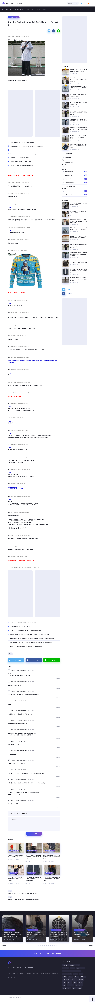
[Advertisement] (20, 113)
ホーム (35, 954)
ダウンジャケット (66, 981)
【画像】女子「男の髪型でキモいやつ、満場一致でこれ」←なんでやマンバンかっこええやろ (12, 936)
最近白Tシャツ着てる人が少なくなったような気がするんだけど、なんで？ (78, 70)
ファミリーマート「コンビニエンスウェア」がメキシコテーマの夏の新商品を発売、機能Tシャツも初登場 (31, 642)
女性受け (70, 978)
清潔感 (79, 990)
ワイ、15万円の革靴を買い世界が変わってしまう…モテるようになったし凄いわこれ (78, 145)
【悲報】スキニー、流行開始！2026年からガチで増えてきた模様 (35, 936)
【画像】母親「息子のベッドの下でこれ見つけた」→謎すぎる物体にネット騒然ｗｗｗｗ (26, 146)
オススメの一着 (76, 175)
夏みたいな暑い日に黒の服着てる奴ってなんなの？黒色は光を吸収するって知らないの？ (78, 112)
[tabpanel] (12, 930)
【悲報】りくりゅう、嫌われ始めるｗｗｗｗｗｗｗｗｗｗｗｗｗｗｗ (21, 150)
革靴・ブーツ (77, 972)
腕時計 (81, 975)
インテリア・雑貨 (76, 194)
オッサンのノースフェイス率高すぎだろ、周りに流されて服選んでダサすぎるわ (16, 880)
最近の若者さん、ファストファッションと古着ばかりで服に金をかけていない (51, 858)
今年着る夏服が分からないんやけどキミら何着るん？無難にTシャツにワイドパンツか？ (78, 121)
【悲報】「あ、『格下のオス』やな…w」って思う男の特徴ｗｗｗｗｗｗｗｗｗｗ (24, 161)
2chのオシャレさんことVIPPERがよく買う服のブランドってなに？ (15, 857)
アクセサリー (70, 987)
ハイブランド (65, 969)
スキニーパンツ (78, 987)
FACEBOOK (70, 293)
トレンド (75, 975)
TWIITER (69, 289)
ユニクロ (72, 967)
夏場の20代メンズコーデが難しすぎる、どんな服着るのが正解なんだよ (23, 901)
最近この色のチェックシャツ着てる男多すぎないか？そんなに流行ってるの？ (58, 936)
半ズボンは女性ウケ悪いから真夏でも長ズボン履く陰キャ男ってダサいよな (24, 895)
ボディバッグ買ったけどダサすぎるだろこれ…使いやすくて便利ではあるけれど (78, 128)
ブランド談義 (68, 157)
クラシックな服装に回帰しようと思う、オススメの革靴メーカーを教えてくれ (51, 880)
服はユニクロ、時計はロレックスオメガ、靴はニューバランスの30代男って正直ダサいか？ (78, 79)
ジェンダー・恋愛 (76, 171)
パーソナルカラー (66, 990)
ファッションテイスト (14, 17)
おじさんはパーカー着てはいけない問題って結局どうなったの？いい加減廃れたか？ (34, 880)
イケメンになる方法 (76, 182)
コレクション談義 (76, 191)
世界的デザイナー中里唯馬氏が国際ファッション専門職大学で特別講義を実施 (26, 646)
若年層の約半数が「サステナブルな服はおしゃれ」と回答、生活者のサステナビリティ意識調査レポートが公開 (32, 638)
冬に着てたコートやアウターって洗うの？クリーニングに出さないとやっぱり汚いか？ (78, 137)
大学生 (64, 978)
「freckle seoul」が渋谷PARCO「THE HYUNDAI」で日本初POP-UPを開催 (25, 630)
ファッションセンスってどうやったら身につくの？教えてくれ (78, 103)
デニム (80, 984)
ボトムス (76, 978)
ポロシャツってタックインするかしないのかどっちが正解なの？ (78, 95)
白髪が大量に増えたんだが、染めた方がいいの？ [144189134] (23, 154)
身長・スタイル (76, 179)
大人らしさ (74, 981)
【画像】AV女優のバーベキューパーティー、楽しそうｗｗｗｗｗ (22, 142)
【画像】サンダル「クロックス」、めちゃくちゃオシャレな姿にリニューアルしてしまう (82, 936)
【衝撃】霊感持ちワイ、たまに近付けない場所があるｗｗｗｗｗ (22, 157)
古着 (64, 984)
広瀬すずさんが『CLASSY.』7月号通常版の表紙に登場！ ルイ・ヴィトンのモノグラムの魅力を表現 (29, 634)
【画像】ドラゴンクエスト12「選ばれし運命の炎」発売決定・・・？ (22, 165)
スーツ (75, 984)
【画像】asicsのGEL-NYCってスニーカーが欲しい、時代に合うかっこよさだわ (78, 86)
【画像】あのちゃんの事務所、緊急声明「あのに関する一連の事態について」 (25, 622)
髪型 (78, 969)
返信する (58, 678)
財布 (64, 987)
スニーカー (65, 967)
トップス (72, 969)
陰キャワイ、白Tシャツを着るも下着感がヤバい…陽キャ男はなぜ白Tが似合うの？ (33, 858)
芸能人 (74, 990)
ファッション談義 (69, 162)
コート (82, 969)
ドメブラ (71, 972)
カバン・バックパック (67, 975)
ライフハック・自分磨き (70, 186)
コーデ (10, 653)
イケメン (69, 984)
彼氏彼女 (81, 981)
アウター (65, 972)
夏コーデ (82, 978)
